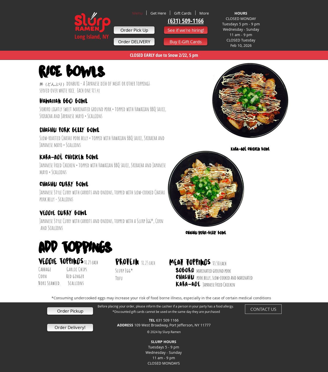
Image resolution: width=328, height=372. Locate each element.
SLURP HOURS (163, 344)
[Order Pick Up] (134, 30)
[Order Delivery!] (70, 327)
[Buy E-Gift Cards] (185, 41)
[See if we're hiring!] (186, 30)
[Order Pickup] (70, 311)
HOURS (240, 13)
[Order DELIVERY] (134, 41)
